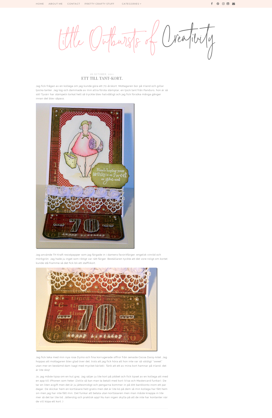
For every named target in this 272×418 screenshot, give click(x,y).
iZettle (79, 380)
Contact (73, 3)
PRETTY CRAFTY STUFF (99, 3)
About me (56, 3)
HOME (40, 3)
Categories (131, 3)
